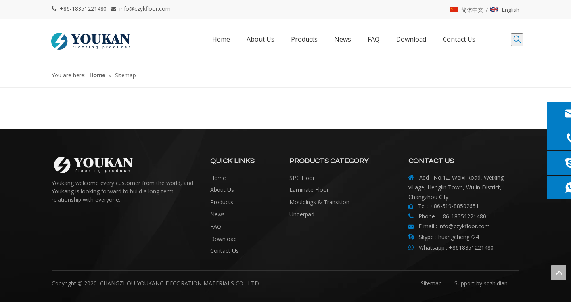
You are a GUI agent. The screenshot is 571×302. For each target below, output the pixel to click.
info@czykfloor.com (145, 8)
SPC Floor (302, 178)
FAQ (215, 226)
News (217, 214)
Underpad (301, 214)
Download (223, 239)
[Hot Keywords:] (517, 39)
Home (218, 178)
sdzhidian (496, 283)
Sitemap (431, 283)
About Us (222, 189)
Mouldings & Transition (319, 202)
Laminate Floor (309, 189)
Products (221, 202)
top (558, 272)
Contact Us (224, 250)
